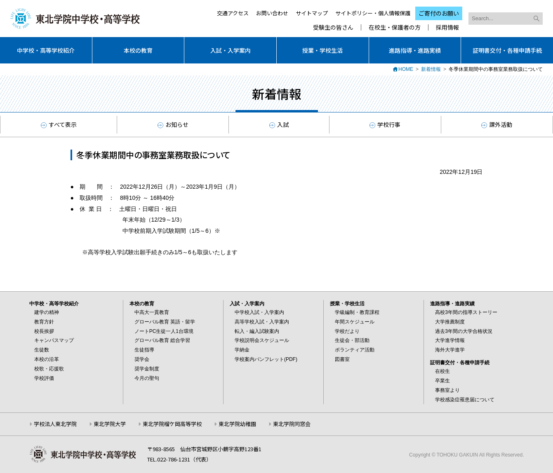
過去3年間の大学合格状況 (463, 331)
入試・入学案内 (230, 50)
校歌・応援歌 (49, 369)
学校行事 (384, 124)
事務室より (447, 390)
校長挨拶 (44, 331)
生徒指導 (144, 350)
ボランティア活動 (354, 350)
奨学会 (141, 359)
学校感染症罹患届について (464, 400)
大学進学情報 (450, 340)
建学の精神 (46, 312)
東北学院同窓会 (292, 424)
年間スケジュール (354, 322)
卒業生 (442, 381)
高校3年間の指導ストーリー (466, 312)
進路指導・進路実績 (415, 50)
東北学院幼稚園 (237, 424)
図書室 (342, 359)
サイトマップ (312, 13)
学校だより (347, 331)
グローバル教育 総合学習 (162, 340)
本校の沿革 (46, 359)
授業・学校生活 (322, 50)
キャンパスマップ (54, 340)
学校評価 (44, 378)
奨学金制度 (146, 369)
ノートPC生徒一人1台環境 (163, 331)
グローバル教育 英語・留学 (164, 322)
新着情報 (431, 69)
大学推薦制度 (450, 322)
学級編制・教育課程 (357, 312)
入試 (279, 124)
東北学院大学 (110, 424)
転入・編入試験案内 (257, 331)
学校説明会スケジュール (262, 340)
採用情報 (447, 27)
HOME (405, 69)
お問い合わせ (272, 13)
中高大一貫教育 (151, 312)
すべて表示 (59, 124)
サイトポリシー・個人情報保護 (372, 13)
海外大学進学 (450, 350)
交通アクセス (233, 13)
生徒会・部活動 (352, 340)
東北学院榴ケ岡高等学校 (172, 424)
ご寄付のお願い (439, 13)
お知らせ (173, 124)
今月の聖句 (146, 378)
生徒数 (41, 350)
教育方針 (44, 322)
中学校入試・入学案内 (259, 312)
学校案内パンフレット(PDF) (266, 359)
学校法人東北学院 (55, 424)
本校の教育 (138, 50)
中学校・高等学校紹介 (46, 50)
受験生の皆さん (333, 27)
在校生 (442, 371)
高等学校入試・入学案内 (262, 322)
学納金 (242, 350)
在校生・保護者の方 (395, 27)
